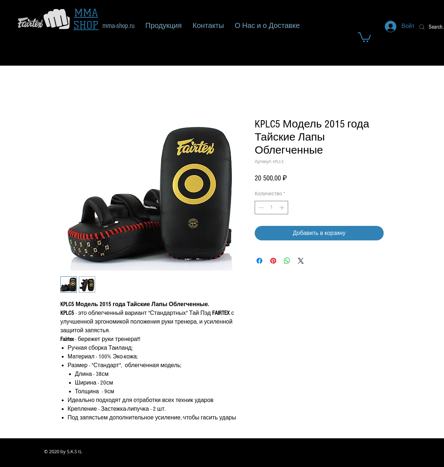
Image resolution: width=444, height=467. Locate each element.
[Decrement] (260, 207)
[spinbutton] (271, 207)
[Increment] (282, 207)
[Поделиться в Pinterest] (273, 260)
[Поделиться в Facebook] (259, 260)
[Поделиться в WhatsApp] (287, 260)
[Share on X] (300, 260)
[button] (364, 36)
